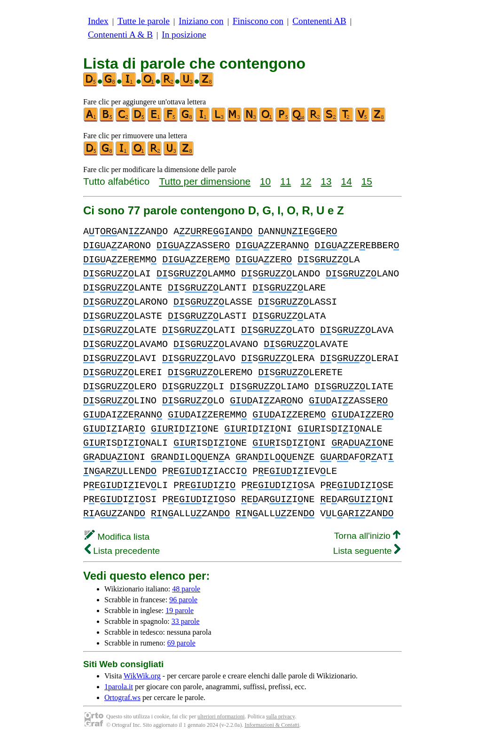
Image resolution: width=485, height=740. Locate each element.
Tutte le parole (143, 21)
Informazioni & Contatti (271, 725)
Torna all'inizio (367, 536)
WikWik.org (142, 676)
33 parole (186, 621)
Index (98, 21)
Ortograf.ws (122, 697)
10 (265, 181)
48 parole (186, 589)
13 (326, 181)
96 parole (183, 600)
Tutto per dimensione (204, 181)
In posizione (184, 34)
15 (366, 181)
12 (305, 181)
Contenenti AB (319, 21)
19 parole (179, 610)
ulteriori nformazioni (220, 716)
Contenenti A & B (120, 34)
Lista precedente (122, 551)
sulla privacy (280, 716)
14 (346, 181)
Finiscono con (258, 21)
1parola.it (118, 687)
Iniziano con (201, 21)
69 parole (181, 643)
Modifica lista (117, 537)
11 (285, 181)
